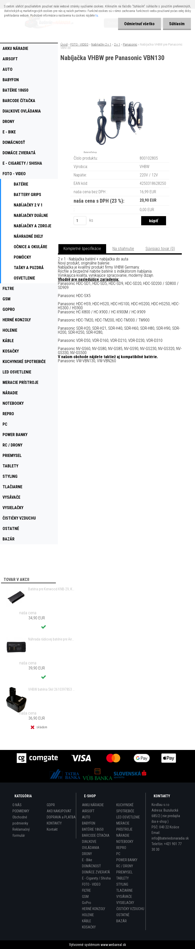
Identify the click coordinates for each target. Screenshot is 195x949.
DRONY (87, 854)
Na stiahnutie (123, 248)
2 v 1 (117, 44)
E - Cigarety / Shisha (96, 878)
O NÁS (17, 805)
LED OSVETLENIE (128, 817)
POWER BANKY (126, 860)
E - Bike (87, 860)
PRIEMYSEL (124, 872)
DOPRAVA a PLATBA (61, 817)
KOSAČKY (89, 927)
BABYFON (88, 823)
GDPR (51, 805)
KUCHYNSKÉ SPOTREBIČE (125, 808)
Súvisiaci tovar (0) (160, 248)
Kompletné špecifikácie (82, 248)
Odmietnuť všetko (139, 23)
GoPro (86, 903)
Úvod (64, 44)
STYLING (122, 884)
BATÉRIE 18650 (93, 829)
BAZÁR (121, 921)
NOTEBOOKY (124, 842)
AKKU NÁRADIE (93, 805)
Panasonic (130, 44)
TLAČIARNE (124, 890)
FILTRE (86, 890)
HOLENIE (88, 915)
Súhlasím (177, 23)
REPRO (121, 848)
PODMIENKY (20, 811)
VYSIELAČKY (125, 903)
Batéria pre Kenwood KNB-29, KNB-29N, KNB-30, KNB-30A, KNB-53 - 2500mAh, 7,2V (51, 589)
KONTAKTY (54, 823)
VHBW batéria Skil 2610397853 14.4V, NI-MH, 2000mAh (51, 689)
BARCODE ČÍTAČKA (95, 835)
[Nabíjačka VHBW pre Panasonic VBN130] (120, 82)
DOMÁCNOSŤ (91, 866)
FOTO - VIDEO (79, 44)
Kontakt (52, 829)
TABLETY (122, 878)
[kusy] (80, 220)
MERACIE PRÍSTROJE (124, 826)
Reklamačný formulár (21, 832)
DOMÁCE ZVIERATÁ (96, 872)
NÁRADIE (122, 835)
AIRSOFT (88, 811)
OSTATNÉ (122, 915)
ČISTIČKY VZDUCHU (130, 909)
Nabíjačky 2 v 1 (101, 44)
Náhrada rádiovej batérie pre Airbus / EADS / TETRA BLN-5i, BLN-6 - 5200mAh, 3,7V (51, 639)
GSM (85, 897)
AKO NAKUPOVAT (59, 811)
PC (118, 854)
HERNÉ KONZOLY (93, 909)
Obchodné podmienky (20, 820)
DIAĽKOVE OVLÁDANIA (90, 845)
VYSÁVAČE (124, 897)
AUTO (86, 817)
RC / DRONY (124, 866)
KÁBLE (86, 921)
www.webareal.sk (113, 945)
